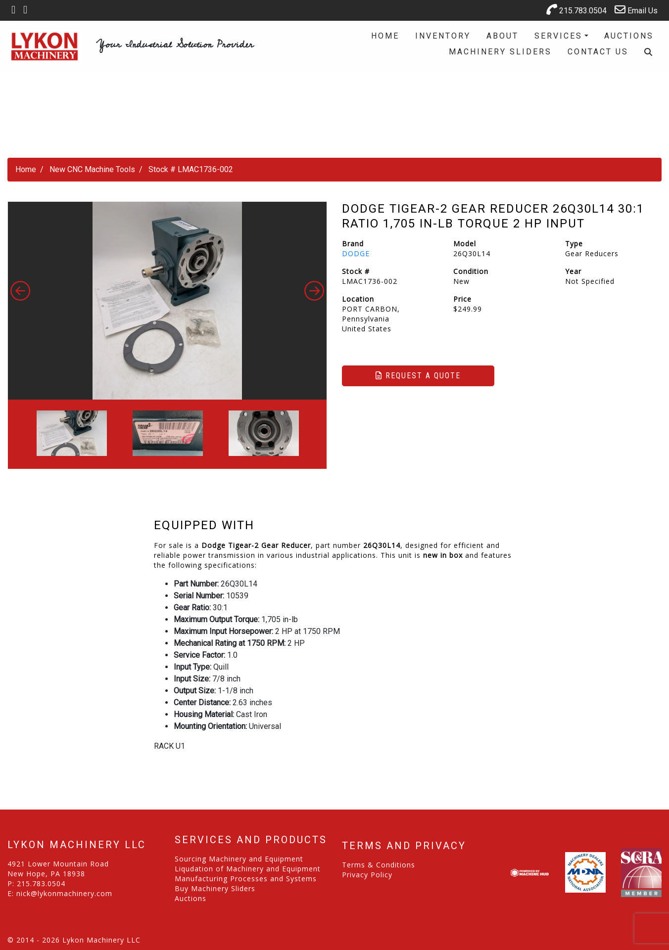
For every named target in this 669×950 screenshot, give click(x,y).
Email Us (636, 9)
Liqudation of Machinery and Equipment (248, 868)
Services (558, 36)
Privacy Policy (367, 874)
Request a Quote (418, 375)
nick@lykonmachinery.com (64, 893)
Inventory (443, 36)
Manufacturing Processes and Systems (246, 878)
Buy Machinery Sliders (215, 888)
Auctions (629, 36)
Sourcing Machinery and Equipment (239, 858)
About (502, 36)
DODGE (356, 253)
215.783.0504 (576, 9)
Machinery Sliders (500, 51)
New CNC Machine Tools (92, 169)
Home (385, 36)
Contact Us (598, 51)
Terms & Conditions (378, 864)
